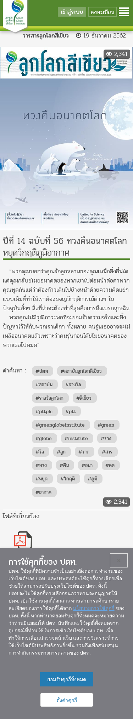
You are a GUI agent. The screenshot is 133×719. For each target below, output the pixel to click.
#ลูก (61, 452)
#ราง (106, 438)
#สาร (107, 452)
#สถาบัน (43, 384)
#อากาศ (43, 492)
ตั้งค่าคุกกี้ (66, 700)
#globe (43, 438)
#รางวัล (73, 384)
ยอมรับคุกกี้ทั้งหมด (66, 679)
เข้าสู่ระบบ (72, 11)
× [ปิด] (119, 560)
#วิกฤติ (67, 479)
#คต (110, 465)
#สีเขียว (84, 398)
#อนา (87, 465)
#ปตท (41, 371)
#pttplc (43, 411)
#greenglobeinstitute (60, 425)
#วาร (83, 452)
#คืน (64, 465)
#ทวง (41, 465)
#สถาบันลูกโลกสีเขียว (81, 371)
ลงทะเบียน (102, 12)
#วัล (39, 452)
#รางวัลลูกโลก (49, 398)
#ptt (70, 411)
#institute (76, 438)
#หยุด (41, 479)
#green (106, 425)
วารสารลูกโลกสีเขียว (46, 35)
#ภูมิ (92, 479)
